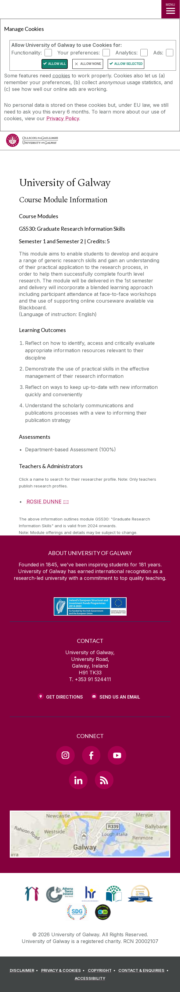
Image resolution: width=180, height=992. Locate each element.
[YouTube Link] (117, 755)
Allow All (57, 63)
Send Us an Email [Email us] (119, 696)
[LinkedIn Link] (78, 780)
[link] (31, 894)
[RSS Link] (104, 780)
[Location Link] (90, 853)
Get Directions (64, 696)
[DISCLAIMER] (25, 971)
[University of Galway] (32, 142)
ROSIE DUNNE (44, 501)
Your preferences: (78, 53)
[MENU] (170, 9)
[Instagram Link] (65, 755)
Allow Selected (128, 63)
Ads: (158, 53)
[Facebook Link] (91, 755)
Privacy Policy (62, 118)
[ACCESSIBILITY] (90, 979)
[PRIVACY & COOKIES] (64, 971)
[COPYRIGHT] (102, 971)
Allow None (90, 63)
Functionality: (26, 53)
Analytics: (126, 53)
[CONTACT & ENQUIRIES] (144, 971)
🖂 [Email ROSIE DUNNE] (66, 501)
